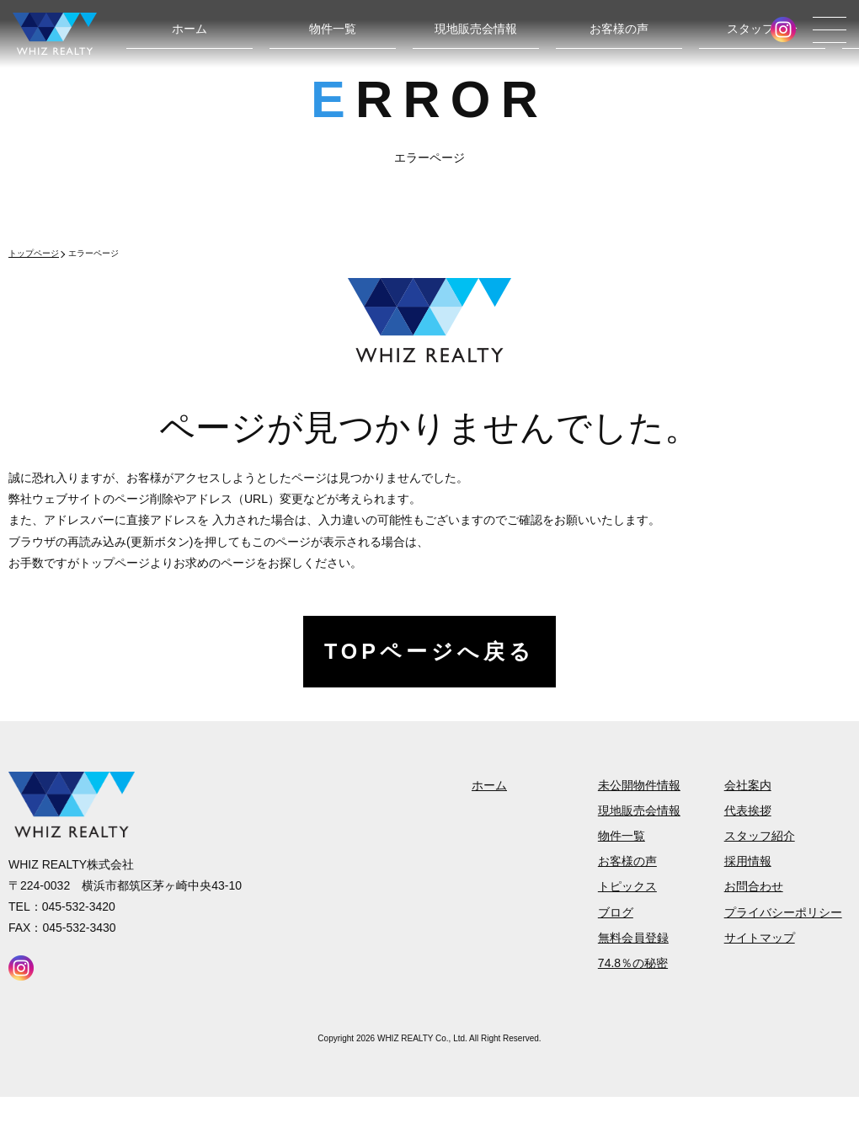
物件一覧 (332, 28)
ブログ (615, 912)
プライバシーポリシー (783, 912)
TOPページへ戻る (429, 651)
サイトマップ (759, 937)
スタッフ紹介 (762, 28)
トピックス (627, 886)
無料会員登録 (633, 937)
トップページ (33, 253)
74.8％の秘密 (633, 963)
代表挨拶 (747, 810)
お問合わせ (753, 886)
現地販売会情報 (476, 28)
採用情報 (747, 861)
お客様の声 (619, 28)
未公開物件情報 (639, 785)
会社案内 (747, 785)
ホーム (189, 28)
